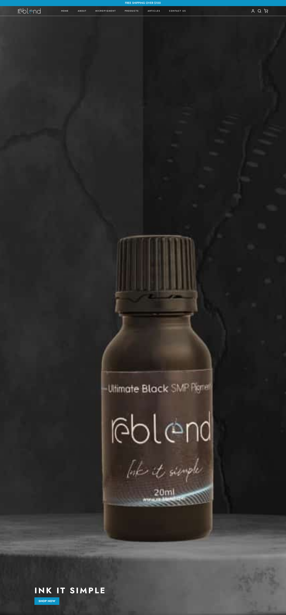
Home (65, 10)
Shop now (46, 601)
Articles (154, 10)
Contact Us (177, 10)
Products (132, 10)
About (82, 10)
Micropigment (105, 10)
